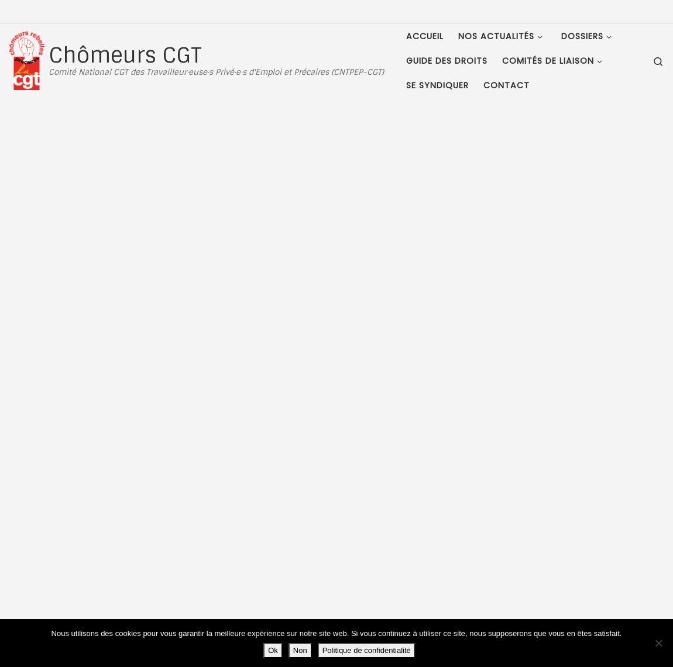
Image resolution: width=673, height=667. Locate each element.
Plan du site (87, 556)
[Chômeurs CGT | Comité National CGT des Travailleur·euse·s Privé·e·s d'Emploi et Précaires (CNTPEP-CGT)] (26, 59)
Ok (273, 650)
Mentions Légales (98, 543)
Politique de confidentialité (366, 650)
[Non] (658, 643)
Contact (81, 569)
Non (300, 650)
